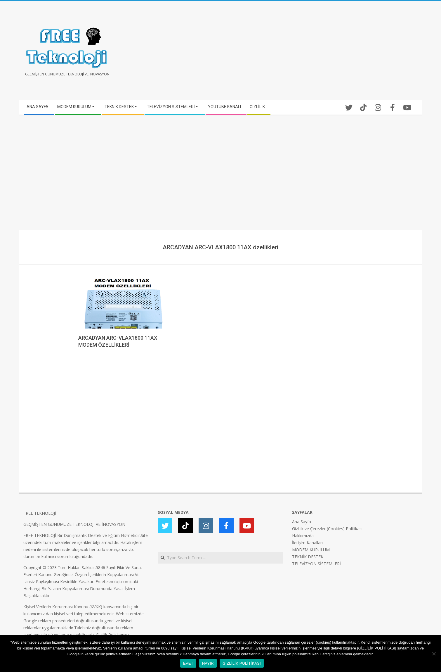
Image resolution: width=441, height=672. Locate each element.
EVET (188, 663)
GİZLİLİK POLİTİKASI (242, 663)
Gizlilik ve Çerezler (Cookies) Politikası (327, 528)
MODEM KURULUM (311, 549)
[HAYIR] (434, 654)
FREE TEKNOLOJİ (39, 513)
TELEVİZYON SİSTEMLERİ (316, 563)
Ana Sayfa (301, 521)
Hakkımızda (303, 535)
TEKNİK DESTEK (307, 556)
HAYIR (208, 663)
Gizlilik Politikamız (112, 635)
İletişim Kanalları (307, 542)
